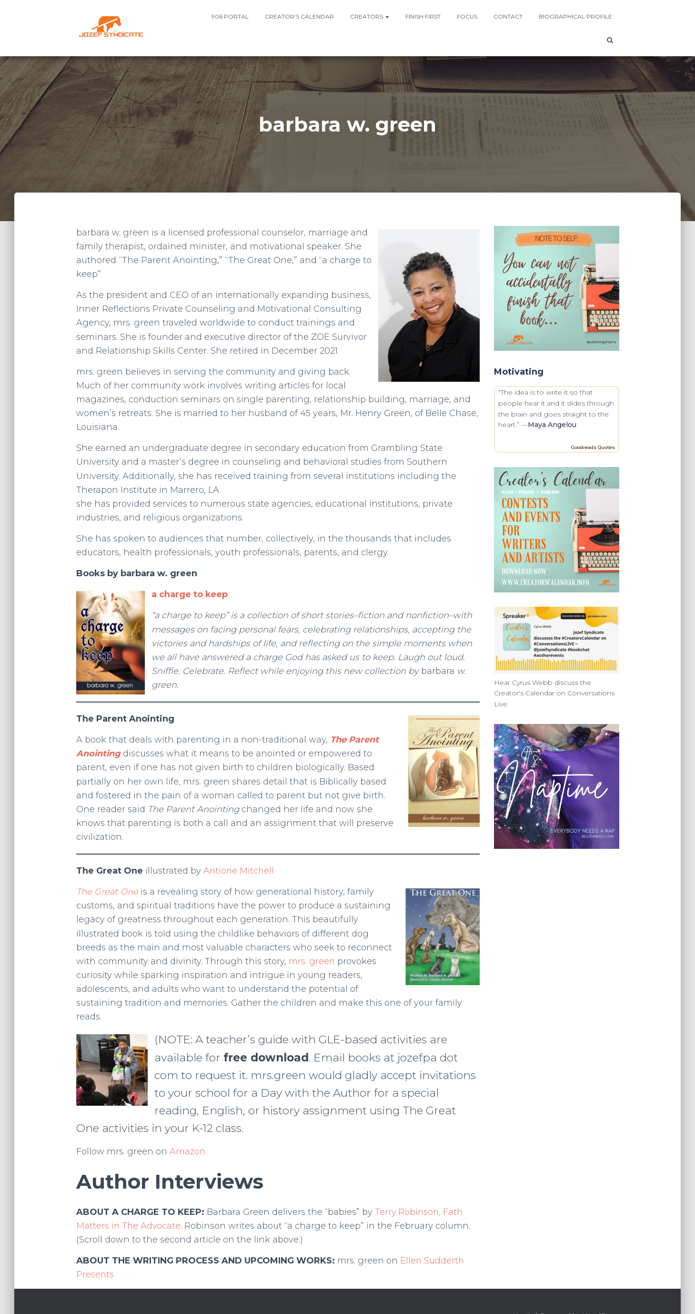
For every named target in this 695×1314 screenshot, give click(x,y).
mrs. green (312, 961)
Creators (369, 16)
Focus (467, 16)
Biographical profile (575, 16)
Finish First (423, 16)
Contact (508, 16)
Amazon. (188, 1151)
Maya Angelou (552, 424)
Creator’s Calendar (299, 16)
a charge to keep (189, 594)
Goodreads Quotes (593, 447)
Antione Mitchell (239, 871)
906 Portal (230, 16)
